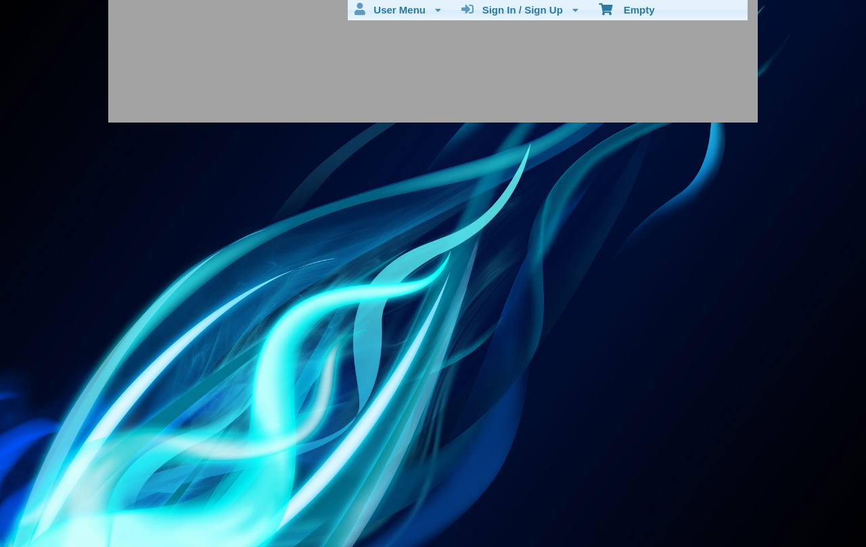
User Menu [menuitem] (398, 9)
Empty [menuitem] (627, 9)
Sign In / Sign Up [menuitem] (519, 9)
